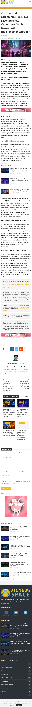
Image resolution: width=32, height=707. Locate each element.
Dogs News (21, 422)
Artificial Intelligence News (7, 677)
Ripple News (4, 695)
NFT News (4, 35)
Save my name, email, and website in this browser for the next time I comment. (16, 482)
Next (9, 442)
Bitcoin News (4, 664)
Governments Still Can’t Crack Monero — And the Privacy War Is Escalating (19, 564)
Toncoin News (4, 674)
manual (14, 329)
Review (25, 317)
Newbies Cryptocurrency (7, 684)
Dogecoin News (5, 688)
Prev (5, 442)
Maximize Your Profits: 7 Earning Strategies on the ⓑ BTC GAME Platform (24, 385)
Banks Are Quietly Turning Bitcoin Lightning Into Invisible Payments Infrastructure (19, 528)
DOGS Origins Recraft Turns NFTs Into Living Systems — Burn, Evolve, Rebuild (20, 170)
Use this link (13, 305)
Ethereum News (5, 671)
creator (7, 281)
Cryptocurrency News (6, 667)
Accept (19, 705)
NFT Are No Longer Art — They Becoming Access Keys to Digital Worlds (19, 180)
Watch (7, 603)
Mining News (4, 681)
